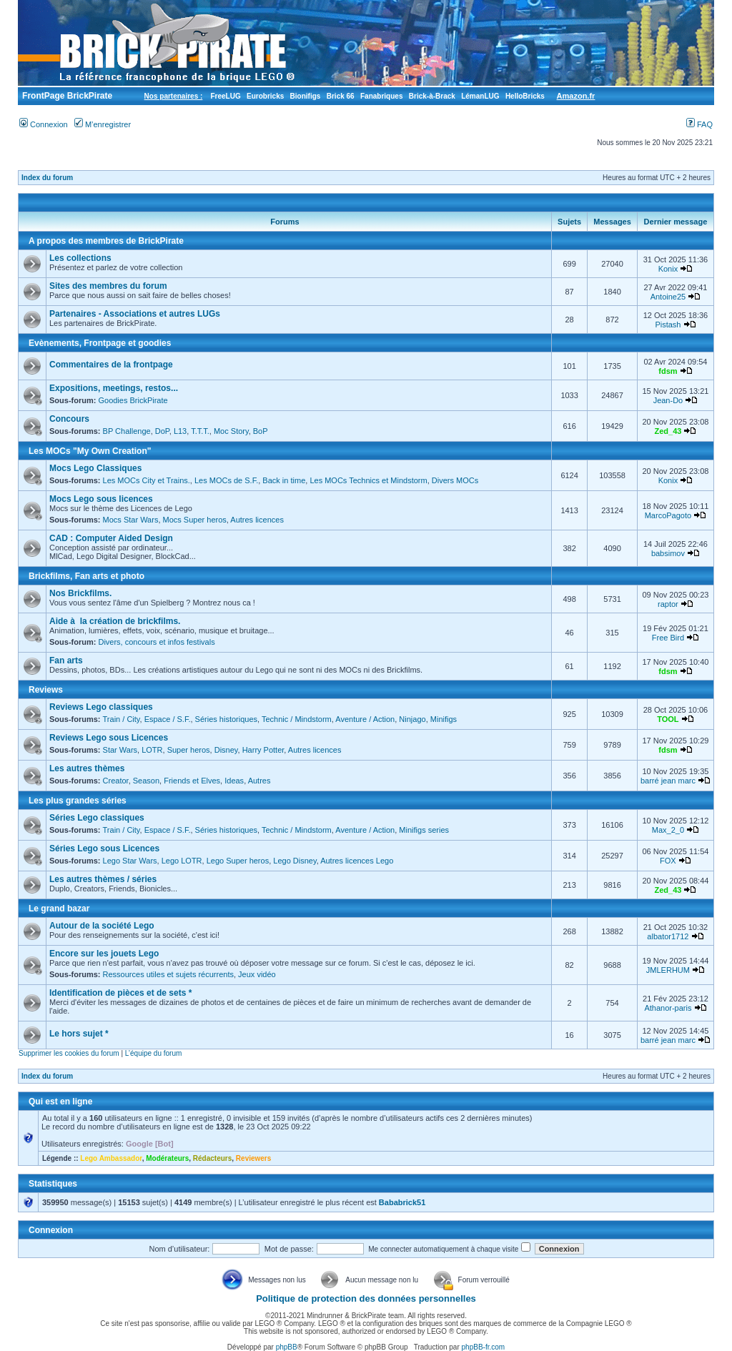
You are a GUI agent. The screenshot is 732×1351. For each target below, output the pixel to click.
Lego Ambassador (111, 1158)
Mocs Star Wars (131, 519)
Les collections (80, 258)
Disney (226, 750)
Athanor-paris (667, 1008)
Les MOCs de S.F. (226, 480)
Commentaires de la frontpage (111, 365)
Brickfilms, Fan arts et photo (86, 576)
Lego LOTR (182, 860)
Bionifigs (305, 96)
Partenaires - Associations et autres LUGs (134, 314)
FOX (668, 860)
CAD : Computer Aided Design (111, 538)
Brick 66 (341, 96)
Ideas (234, 780)
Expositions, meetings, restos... (113, 388)
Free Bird (668, 637)
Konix (668, 268)
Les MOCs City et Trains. (146, 480)
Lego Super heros (238, 860)
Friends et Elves (192, 780)
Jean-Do (668, 400)
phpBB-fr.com (483, 1347)
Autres (259, 780)
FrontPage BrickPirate (66, 96)
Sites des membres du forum (108, 286)
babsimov (668, 553)
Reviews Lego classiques (101, 707)
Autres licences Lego (356, 860)
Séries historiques (226, 719)
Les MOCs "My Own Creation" (90, 451)
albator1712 (667, 936)
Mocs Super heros (195, 519)
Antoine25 (668, 296)
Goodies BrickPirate (132, 400)
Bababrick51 (402, 1202)
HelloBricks (525, 96)
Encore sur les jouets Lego (104, 954)
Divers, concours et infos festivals (156, 642)
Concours (69, 419)
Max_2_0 (668, 830)
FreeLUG (225, 96)
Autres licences (257, 519)
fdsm (667, 371)
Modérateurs (167, 1158)
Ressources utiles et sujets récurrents (168, 974)
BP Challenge (127, 431)
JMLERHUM (668, 970)
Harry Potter (263, 750)
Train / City (121, 719)
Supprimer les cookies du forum (69, 1053)
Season (146, 780)
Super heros (188, 750)
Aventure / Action (365, 719)
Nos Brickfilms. (80, 593)
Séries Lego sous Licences (104, 848)
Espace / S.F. (167, 719)
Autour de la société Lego (101, 926)
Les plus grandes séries (78, 801)
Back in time (283, 480)
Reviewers (253, 1158)
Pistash (668, 324)
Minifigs (443, 719)
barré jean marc (668, 780)
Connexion (43, 124)
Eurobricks (265, 96)
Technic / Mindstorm (297, 719)
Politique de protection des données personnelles (366, 1298)
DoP (162, 431)
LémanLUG (480, 96)
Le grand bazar (59, 909)
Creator (116, 780)
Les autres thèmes (86, 768)
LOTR (152, 750)
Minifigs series (424, 830)
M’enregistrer (102, 124)
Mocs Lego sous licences (101, 499)
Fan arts (66, 660)
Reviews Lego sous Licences (108, 738)
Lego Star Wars (130, 860)
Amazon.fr (576, 95)
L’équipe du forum (153, 1053)
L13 (180, 431)
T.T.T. (200, 431)
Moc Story (231, 431)
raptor (668, 604)
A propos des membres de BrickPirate (106, 241)
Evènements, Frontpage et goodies (100, 343)
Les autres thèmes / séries (103, 879)
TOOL (667, 719)
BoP (260, 431)
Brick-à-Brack (432, 96)
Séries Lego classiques (96, 818)
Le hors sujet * (79, 1034)
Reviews (46, 690)
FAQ (699, 124)
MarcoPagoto (668, 515)
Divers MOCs (455, 480)
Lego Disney (294, 860)
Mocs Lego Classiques (95, 468)
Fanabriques (381, 96)
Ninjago (412, 719)
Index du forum (47, 178)
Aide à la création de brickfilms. (114, 621)
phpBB (286, 1347)
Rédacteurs (212, 1158)
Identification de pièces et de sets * (120, 993)
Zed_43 (667, 431)
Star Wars (120, 750)
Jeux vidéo (257, 974)
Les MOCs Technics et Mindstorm (368, 480)
